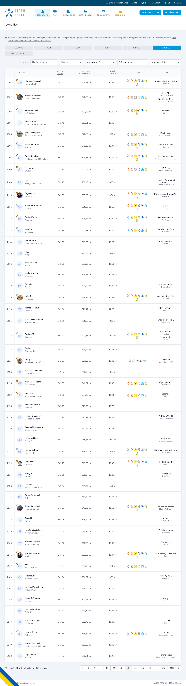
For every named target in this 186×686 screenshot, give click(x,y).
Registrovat (150, 12)
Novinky (167, 2)
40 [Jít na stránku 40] (107, 668)
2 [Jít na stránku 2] (94, 668)
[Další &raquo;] (178, 668)
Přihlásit (172, 12)
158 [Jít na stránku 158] (172, 668)
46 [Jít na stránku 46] (150, 668)
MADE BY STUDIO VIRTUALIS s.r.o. (167, 683)
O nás (134, 2)
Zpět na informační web (117, 2)
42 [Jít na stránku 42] (121, 668)
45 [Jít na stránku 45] (142, 668)
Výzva (143, 2)
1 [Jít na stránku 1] (88, 668)
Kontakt (177, 2)
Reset (25, 62)
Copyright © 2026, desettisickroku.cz (20, 683)
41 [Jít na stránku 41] (114, 668)
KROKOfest (155, 2)
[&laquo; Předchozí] (82, 668)
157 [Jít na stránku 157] (163, 668)
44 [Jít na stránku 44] (135, 668)
